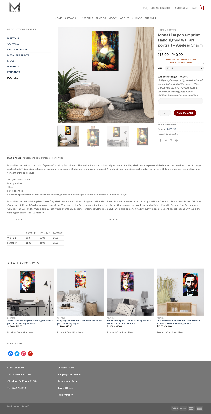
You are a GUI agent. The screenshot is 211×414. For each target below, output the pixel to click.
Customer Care (66, 367)
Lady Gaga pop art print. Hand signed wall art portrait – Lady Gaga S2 (79, 322)
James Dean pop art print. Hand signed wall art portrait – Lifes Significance (30, 322)
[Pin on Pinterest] (176, 140)
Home (58, 18)
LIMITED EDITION (17, 49)
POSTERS (171, 30)
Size (160, 68)
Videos (113, 18)
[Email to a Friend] (171, 140)
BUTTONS (13, 38)
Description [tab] (14, 158)
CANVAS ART (14, 43)
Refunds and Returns (69, 381)
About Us (126, 18)
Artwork (72, 18)
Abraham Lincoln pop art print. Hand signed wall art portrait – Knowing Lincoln (178, 322)
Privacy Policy (65, 394)
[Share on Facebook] (160, 140)
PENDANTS (13, 72)
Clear (201, 63)
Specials (87, 18)
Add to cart (185, 112)
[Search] (145, 8)
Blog (138, 18)
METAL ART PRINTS (18, 55)
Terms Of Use (65, 387)
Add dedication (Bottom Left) (173, 76)
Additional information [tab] (36, 158)
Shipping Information (69, 374)
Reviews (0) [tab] (57, 158)
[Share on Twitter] (165, 140)
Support (150, 18)
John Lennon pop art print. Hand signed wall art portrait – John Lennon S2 (129, 322)
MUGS (10, 60)
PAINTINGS (13, 66)
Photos (101, 18)
